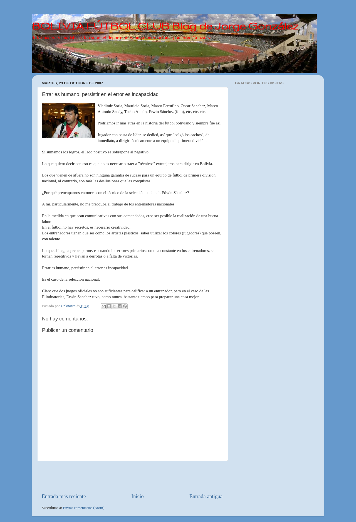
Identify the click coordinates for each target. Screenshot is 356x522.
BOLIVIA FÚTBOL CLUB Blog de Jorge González (165, 25)
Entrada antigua (205, 496)
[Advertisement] (132, 477)
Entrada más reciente (64, 496)
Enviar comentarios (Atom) (83, 508)
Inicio (138, 496)
